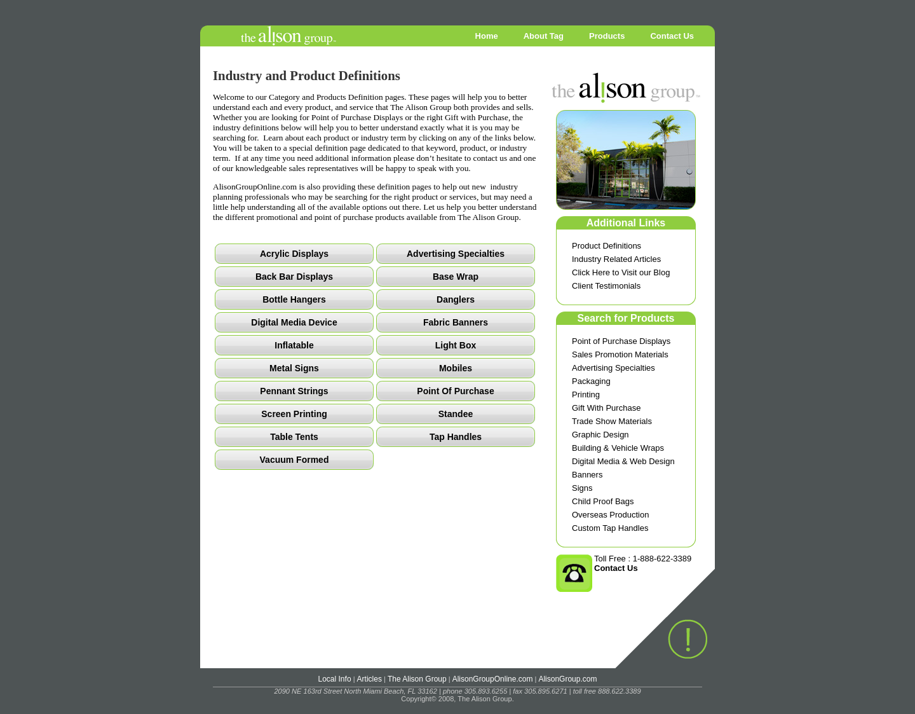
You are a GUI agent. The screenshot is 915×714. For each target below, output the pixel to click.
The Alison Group (417, 679)
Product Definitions (606, 246)
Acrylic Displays (294, 254)
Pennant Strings (294, 391)
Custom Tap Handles (610, 528)
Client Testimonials (606, 286)
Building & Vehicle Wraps (618, 448)
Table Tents (294, 437)
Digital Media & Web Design (623, 461)
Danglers (456, 299)
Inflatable (293, 345)
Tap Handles (456, 437)
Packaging (591, 381)
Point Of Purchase (455, 391)
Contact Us (672, 36)
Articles (369, 679)
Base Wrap (455, 276)
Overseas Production (610, 514)
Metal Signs (294, 368)
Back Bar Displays (294, 276)
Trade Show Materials (612, 421)
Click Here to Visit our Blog (621, 272)
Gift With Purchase (606, 408)
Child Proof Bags (603, 501)
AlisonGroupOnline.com (492, 679)
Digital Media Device (294, 322)
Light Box (456, 345)
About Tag (544, 36)
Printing (586, 394)
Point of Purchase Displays (621, 341)
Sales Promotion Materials (620, 354)
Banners (587, 474)
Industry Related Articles (616, 259)
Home (486, 36)
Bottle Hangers (294, 299)
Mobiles (455, 368)
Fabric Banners (455, 322)
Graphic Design (600, 434)
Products (607, 36)
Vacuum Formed (294, 460)
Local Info (334, 679)
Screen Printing (294, 414)
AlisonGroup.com (567, 679)
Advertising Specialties (613, 368)
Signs (582, 488)
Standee (455, 414)
